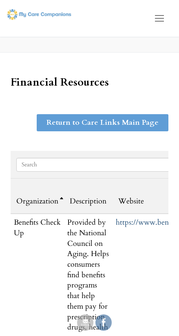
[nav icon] (159, 18)
